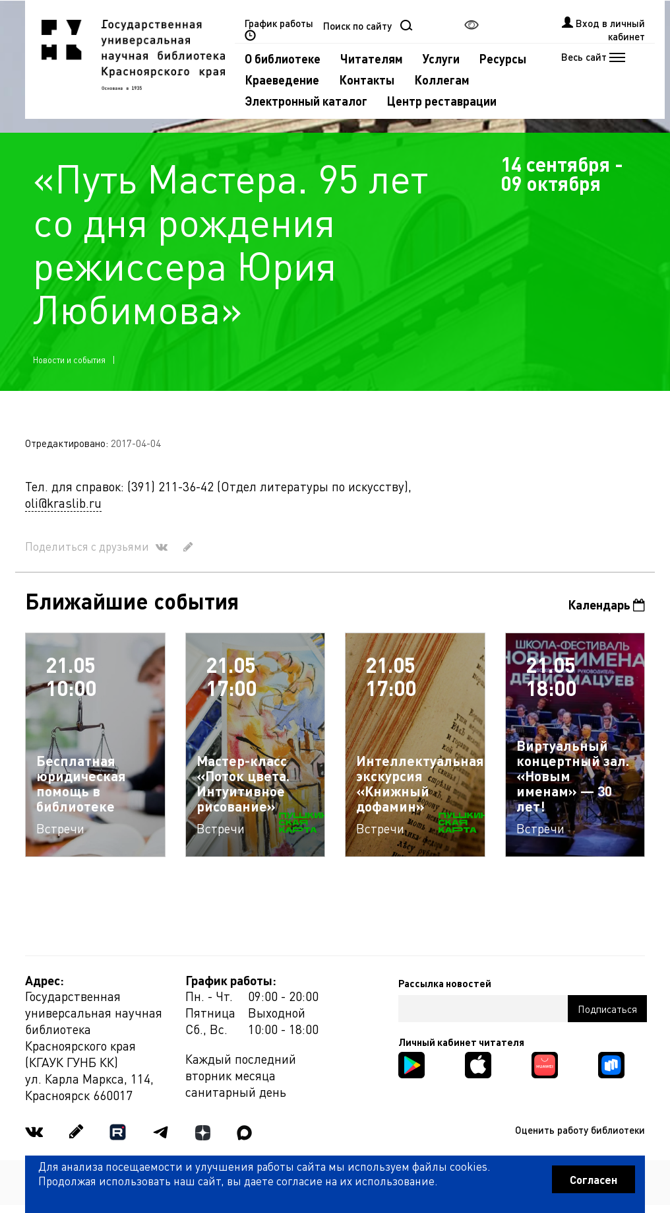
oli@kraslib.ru (63, 503)
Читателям (371, 58)
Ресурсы (502, 58)
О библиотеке (282, 58)
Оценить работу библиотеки (580, 1129)
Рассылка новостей (444, 983)
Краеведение (282, 79)
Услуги (441, 58)
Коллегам (442, 79)
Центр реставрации (442, 100)
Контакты (366, 79)
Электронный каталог (306, 100)
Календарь (606, 604)
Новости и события (69, 359)
